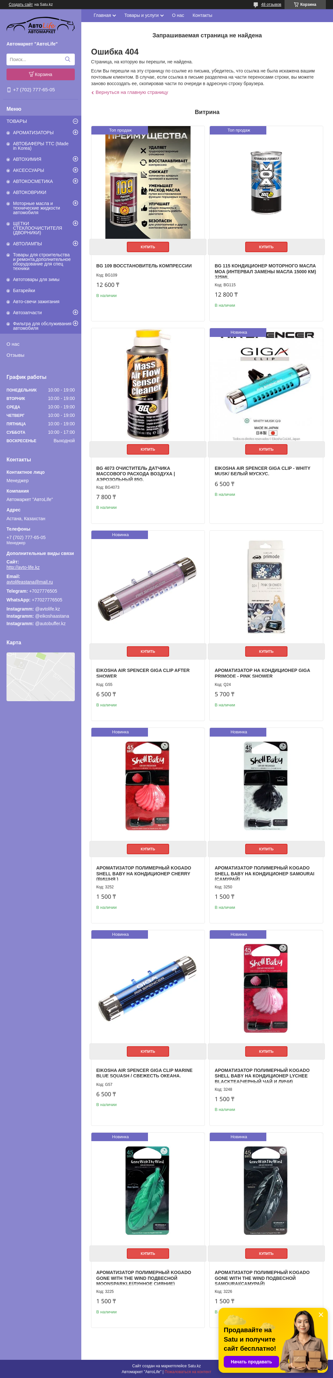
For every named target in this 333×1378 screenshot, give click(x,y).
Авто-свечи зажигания (36, 301)
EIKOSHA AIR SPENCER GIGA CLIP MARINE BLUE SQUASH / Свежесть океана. (144, 1073)
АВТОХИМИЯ (27, 159)
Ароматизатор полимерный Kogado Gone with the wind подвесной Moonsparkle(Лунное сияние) (143, 1278)
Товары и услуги (141, 15)
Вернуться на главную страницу (132, 92)
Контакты (202, 15)
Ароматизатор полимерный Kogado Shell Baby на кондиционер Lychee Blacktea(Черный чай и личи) (262, 1076)
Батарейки (24, 290)
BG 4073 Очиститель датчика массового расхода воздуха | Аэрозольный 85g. (135, 474)
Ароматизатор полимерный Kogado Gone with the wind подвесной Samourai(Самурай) (262, 1278)
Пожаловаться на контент (188, 1372)
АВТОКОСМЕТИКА (33, 181)
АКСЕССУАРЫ (28, 170)
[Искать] (67, 59)
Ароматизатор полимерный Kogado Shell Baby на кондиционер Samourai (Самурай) (264, 873)
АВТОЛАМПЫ (27, 243)
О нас (13, 344)
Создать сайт (21, 4)
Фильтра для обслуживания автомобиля (42, 326)
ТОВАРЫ (17, 121)
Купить (148, 247)
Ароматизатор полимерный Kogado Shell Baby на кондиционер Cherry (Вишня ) (143, 873)
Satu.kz (194, 1366)
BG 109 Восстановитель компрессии (144, 265)
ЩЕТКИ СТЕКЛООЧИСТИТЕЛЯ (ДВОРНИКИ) (37, 228)
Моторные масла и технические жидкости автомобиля (36, 208)
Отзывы (15, 355)
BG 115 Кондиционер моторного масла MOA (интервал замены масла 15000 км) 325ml (265, 271)
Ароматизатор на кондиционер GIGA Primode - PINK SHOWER (262, 673)
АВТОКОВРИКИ (29, 192)
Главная (102, 15)
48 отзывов (271, 4)
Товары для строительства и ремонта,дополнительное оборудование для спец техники (42, 261)
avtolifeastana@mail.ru (30, 582)
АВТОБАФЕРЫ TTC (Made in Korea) (41, 146)
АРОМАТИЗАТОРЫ (33, 132)
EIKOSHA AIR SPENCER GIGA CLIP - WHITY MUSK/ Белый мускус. (262, 471)
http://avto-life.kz (23, 567)
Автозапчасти (27, 312)
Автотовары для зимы (36, 279)
